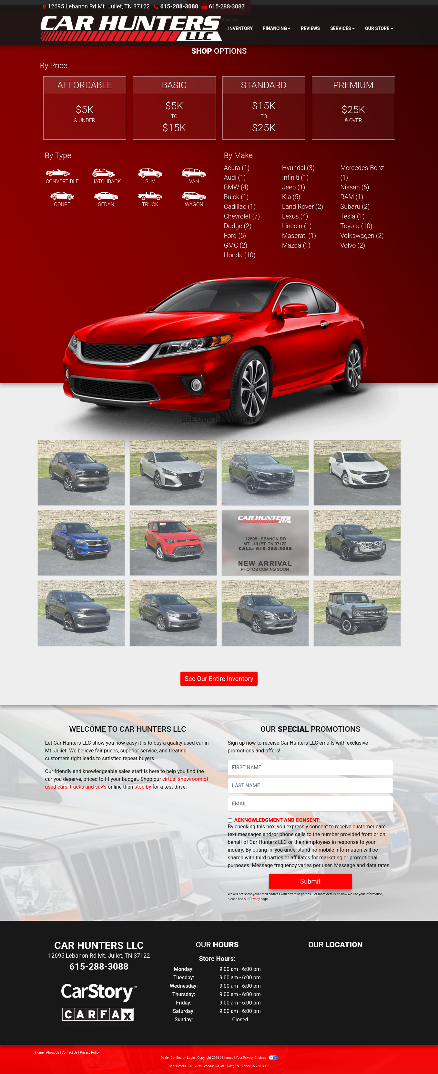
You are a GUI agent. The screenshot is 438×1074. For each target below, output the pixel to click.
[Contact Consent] (230, 820)
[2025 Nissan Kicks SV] (81, 472)
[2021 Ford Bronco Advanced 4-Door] (357, 613)
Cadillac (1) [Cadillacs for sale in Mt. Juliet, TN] (240, 206)
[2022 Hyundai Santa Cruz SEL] (357, 543)
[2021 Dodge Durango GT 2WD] (81, 613)
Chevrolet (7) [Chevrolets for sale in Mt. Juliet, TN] (242, 216)
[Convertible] (62, 177)
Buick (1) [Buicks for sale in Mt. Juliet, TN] (236, 197)
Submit (310, 881)
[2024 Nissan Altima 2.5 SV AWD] (173, 472)
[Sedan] (106, 199)
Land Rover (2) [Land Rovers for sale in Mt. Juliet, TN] (302, 206)
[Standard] (264, 108)
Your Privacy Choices (257, 1057)
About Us (52, 1052)
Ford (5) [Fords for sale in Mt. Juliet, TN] (235, 235)
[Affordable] (85, 108)
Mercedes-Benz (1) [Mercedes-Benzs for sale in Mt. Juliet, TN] (362, 172)
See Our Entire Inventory (219, 679)
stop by (142, 787)
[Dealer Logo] (131, 29)
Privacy (255, 899)
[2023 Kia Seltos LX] (81, 543)
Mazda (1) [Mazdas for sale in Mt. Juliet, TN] (296, 245)
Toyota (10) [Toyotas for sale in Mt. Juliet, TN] (356, 226)
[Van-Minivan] (194, 177)
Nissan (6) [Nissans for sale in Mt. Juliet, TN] (354, 187)
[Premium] (353, 108)
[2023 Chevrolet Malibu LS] (357, 472)
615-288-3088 (179, 6)
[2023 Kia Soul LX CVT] (173, 543)
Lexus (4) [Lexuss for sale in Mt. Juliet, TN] (295, 216)
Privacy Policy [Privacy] (90, 1052)
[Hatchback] (106, 177)
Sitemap (227, 1057)
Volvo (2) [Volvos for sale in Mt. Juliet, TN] (352, 245)
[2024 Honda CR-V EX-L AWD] (265, 472)
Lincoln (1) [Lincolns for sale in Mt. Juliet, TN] (297, 226)
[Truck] (150, 199)
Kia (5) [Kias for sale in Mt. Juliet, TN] (291, 197)
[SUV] (150, 177)
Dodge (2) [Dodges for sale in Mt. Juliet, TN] (238, 226)
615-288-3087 (227, 6)
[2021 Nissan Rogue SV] (265, 613)
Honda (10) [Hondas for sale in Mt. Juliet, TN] (240, 255)
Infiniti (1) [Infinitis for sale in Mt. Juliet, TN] (295, 177)
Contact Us (69, 1052)
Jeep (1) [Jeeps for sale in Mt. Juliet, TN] (293, 187)
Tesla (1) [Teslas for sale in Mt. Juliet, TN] (352, 216)
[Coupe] (62, 199)
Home (39, 1052)
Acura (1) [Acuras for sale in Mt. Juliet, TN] (237, 168)
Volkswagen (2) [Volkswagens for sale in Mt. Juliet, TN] (362, 235)
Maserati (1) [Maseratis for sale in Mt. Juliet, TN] (299, 235)
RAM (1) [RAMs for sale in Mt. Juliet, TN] (351, 197)
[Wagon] (194, 199)
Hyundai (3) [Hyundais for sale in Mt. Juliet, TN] (298, 168)
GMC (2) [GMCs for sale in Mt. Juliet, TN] (236, 245)
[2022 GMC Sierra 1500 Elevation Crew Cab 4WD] (265, 543)
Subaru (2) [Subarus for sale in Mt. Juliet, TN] (355, 206)
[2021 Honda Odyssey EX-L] (173, 613)
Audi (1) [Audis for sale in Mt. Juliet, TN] (235, 177)
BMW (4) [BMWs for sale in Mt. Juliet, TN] (236, 187)
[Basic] (174, 108)
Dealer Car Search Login (177, 1057)
